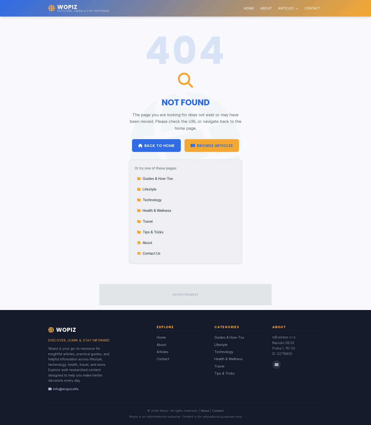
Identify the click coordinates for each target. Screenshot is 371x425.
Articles (288, 8)
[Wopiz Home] (78, 8)
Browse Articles (212, 145)
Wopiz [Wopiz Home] (62, 330)
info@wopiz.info (63, 389)
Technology (149, 200)
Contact (312, 8)
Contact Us (148, 253)
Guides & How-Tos (155, 179)
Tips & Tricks (150, 232)
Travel (145, 221)
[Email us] (276, 364)
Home (249, 8)
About (266, 8)
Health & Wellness (154, 210)
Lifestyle (146, 189)
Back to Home (156, 145)
